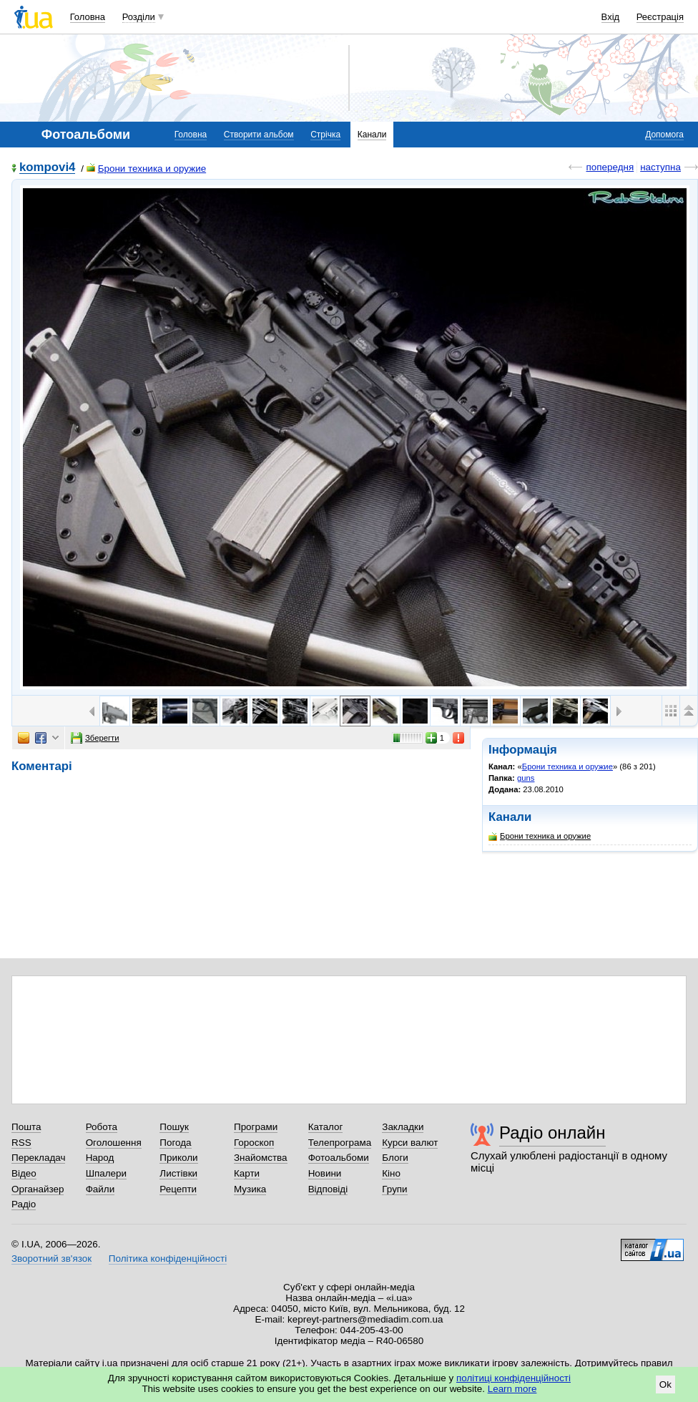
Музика (250, 1189)
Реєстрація (660, 16)
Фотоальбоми (338, 1157)
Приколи (178, 1157)
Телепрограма (340, 1142)
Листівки (178, 1173)
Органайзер (37, 1189)
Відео (23, 1173)
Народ (100, 1157)
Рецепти (178, 1189)
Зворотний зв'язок (51, 1258)
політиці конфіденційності (513, 1378)
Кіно (391, 1173)
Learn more (512, 1388)
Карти (247, 1173)
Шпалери (106, 1173)
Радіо (23, 1204)
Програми (255, 1126)
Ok (665, 1384)
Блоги (395, 1157)
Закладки (402, 1126)
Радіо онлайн (552, 1132)
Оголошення (114, 1142)
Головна (87, 16)
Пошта (26, 1126)
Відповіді (328, 1189)
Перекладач (38, 1157)
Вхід (610, 16)
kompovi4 (47, 168)
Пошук (174, 1126)
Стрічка (325, 135)
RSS (21, 1142)
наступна (660, 167)
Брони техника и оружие (147, 168)
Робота (101, 1126)
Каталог (325, 1126)
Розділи (138, 16)
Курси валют (410, 1142)
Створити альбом (259, 135)
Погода (175, 1142)
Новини (325, 1173)
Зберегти (95, 738)
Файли (100, 1189)
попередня (610, 167)
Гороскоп (254, 1142)
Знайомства (260, 1157)
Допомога (664, 135)
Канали (372, 135)
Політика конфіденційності (168, 1258)
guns (525, 778)
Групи (394, 1189)
